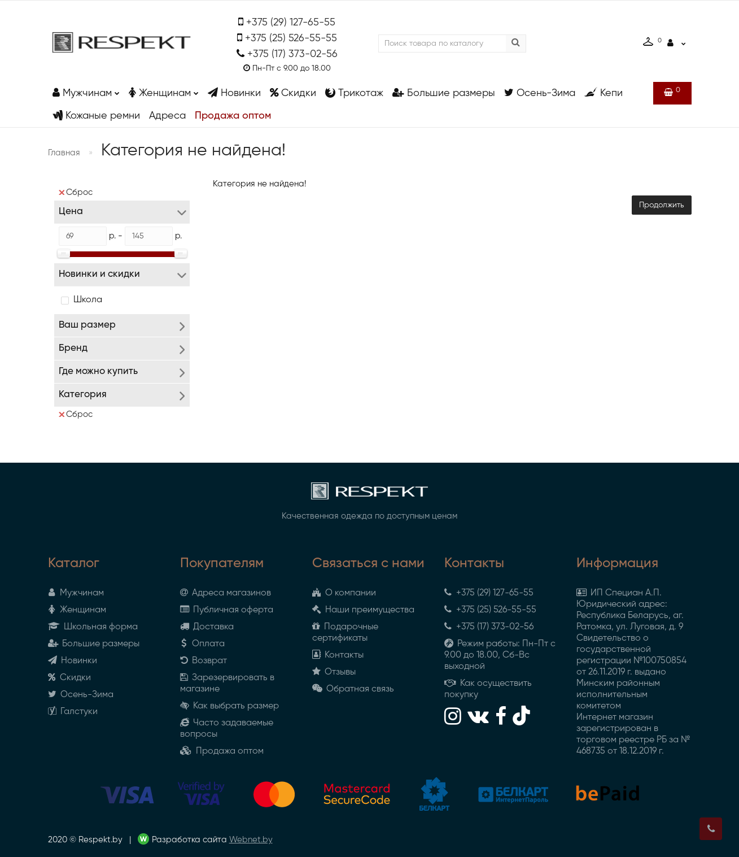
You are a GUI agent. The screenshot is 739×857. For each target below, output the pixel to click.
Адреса (167, 116)
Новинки (234, 93)
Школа (87, 299)
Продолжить (661, 205)
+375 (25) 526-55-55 (291, 38)
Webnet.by (251, 840)
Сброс (76, 192)
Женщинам (164, 90)
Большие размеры (443, 93)
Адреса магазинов (225, 593)
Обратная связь (353, 689)
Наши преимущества (363, 610)
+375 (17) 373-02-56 (292, 54)
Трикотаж (354, 93)
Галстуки (73, 711)
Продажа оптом (233, 116)
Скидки (293, 93)
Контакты (338, 655)
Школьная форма (93, 627)
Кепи (603, 93)
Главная (64, 153)
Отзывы (334, 672)
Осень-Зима (539, 93)
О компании (344, 593)
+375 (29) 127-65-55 (290, 23)
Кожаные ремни (96, 115)
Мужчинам (86, 90)
